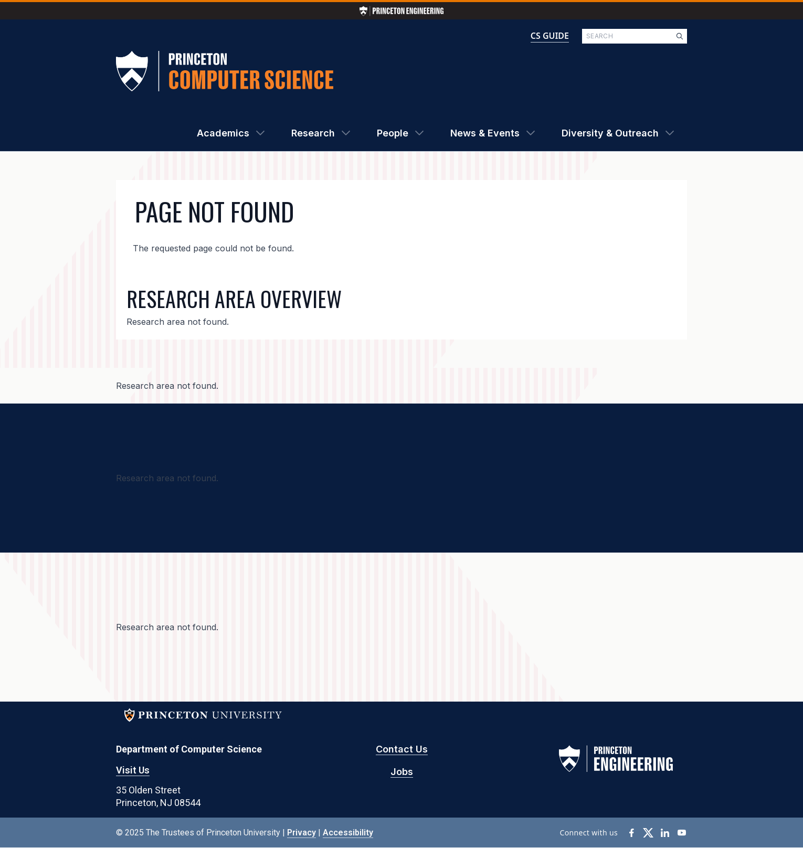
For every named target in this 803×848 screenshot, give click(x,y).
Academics (223, 133)
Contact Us (402, 749)
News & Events (485, 133)
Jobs (401, 771)
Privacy (301, 833)
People (392, 133)
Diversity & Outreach (610, 133)
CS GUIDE (550, 35)
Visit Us (133, 770)
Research (313, 133)
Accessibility (348, 833)
